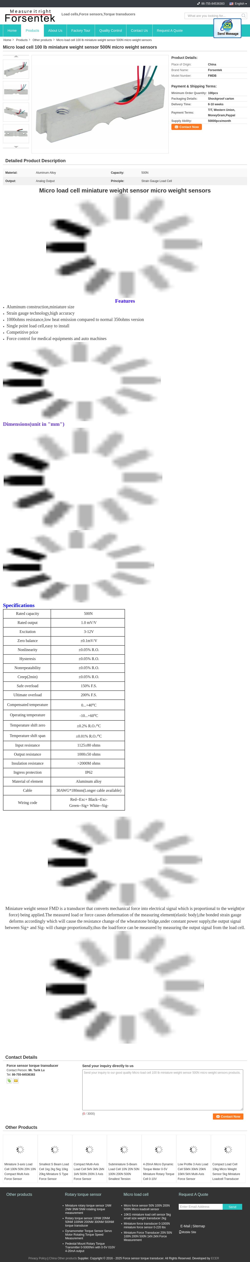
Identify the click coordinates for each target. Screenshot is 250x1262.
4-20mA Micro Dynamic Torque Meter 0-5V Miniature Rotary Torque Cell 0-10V (158, 1172)
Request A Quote (170, 30)
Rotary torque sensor (83, 1194)
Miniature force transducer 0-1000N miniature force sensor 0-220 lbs (147, 1225)
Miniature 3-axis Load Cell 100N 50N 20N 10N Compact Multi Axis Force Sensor (20, 1172)
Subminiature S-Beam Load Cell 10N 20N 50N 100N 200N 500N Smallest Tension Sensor (123, 1174)
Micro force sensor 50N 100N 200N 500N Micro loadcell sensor (147, 1207)
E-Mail (185, 1226)
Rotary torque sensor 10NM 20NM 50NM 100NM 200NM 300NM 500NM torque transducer (89, 1222)
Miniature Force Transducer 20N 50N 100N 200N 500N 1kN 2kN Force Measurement (148, 1236)
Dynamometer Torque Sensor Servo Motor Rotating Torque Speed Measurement (88, 1234)
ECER (215, 1258)
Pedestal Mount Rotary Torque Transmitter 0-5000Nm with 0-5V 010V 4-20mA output (90, 1247)
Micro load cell (136, 1194)
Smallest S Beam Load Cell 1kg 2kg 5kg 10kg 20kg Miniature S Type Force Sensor (54, 1172)
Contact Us (139, 30)
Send (232, 1207)
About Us (55, 30)
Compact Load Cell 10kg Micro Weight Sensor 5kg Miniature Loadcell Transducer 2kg (226, 1174)
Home (12, 30)
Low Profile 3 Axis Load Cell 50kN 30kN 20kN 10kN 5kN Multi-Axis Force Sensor (193, 1172)
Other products (42, 40)
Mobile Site (187, 1232)
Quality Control (110, 30)
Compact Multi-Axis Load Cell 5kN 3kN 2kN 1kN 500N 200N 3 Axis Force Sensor (89, 1172)
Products (32, 30)
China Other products (63, 1258)
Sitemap (198, 1226)
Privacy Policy (37, 1258)
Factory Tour (80, 30)
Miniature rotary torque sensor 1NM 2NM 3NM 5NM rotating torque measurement (88, 1209)
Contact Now (189, 127)
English (239, 3)
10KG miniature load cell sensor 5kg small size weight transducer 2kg (147, 1216)
